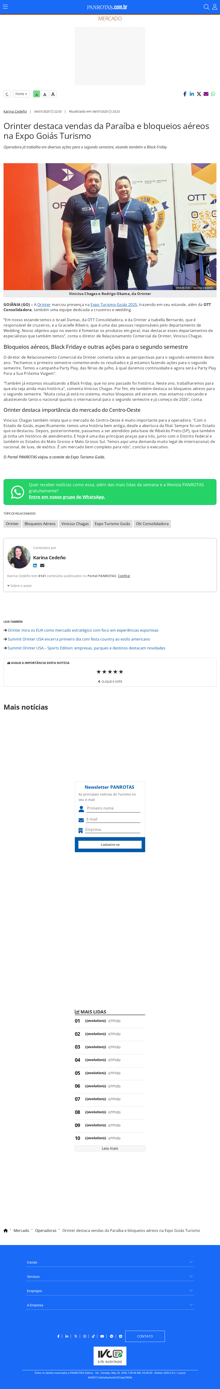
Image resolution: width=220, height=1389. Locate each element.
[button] (184, 93)
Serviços (33, 1276)
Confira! (124, 576)
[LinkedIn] (35, 565)
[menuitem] (110, 1260)
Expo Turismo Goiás (112, 523)
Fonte (21, 94)
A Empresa (35, 1305)
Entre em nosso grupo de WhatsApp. (67, 497)
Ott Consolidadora (152, 523)
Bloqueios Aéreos (40, 523)
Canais (32, 1262)
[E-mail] (42, 565)
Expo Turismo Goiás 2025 (114, 304)
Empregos (34, 1291)
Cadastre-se (110, 844)
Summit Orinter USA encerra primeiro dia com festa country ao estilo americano (77, 639)
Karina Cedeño (15, 111)
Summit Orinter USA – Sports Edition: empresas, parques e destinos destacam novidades (84, 648)
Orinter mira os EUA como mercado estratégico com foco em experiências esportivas (81, 630)
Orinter (44, 304)
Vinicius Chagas (75, 523)
